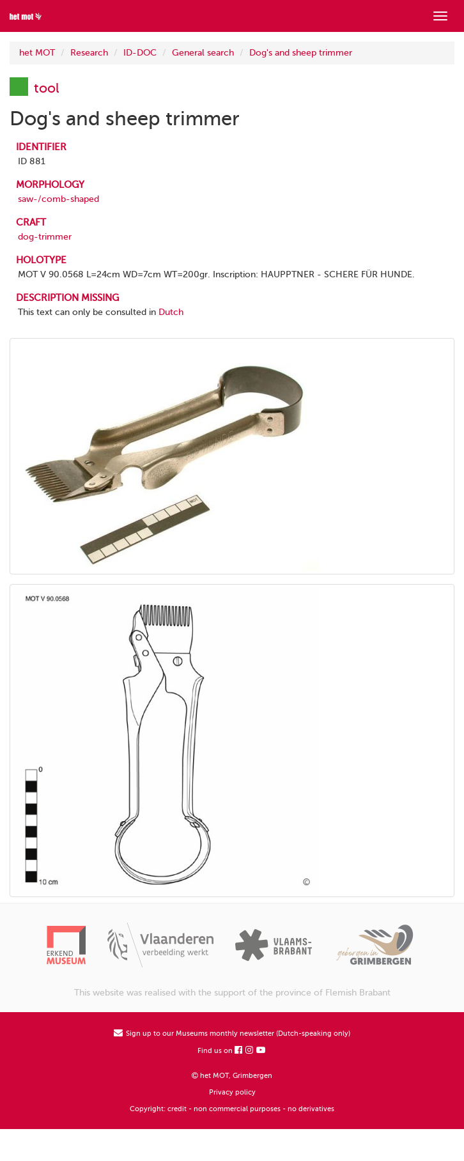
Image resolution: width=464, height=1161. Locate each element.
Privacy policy (232, 1092)
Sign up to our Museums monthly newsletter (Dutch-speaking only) (232, 1033)
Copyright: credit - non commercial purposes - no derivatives (232, 1109)
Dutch (171, 312)
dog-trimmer (45, 237)
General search (203, 53)
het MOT (37, 53)
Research (89, 53)
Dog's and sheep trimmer (300, 53)
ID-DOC (140, 53)
